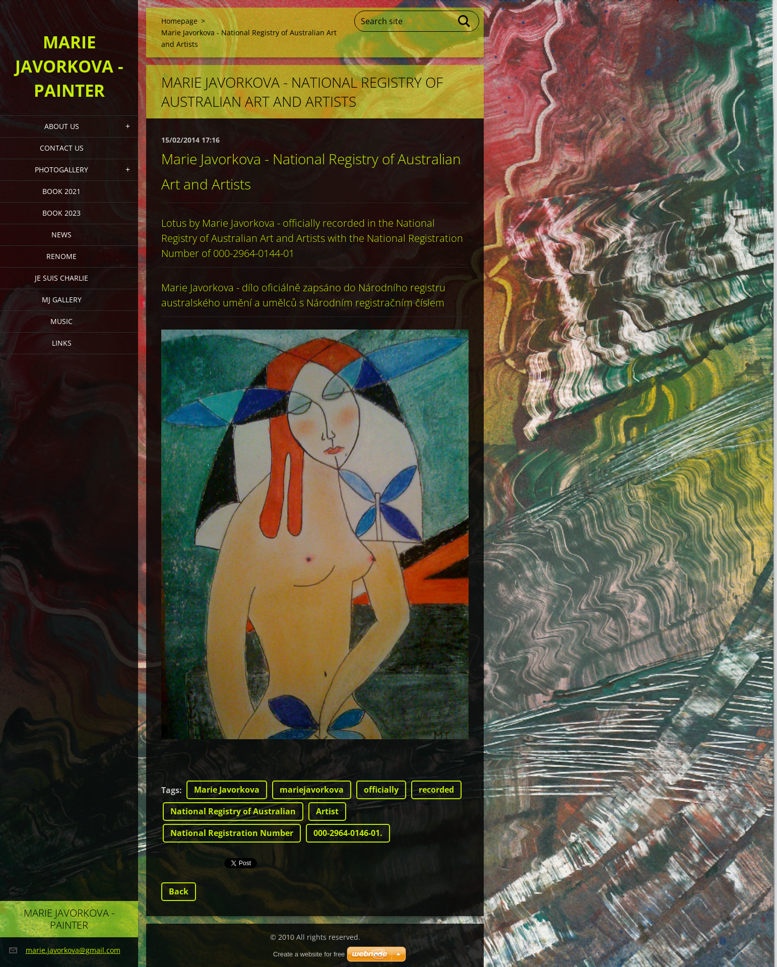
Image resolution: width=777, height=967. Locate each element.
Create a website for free (309, 954)
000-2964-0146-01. (347, 833)
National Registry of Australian (233, 811)
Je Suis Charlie (61, 278)
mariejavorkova (312, 789)
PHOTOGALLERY (61, 169)
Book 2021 (61, 191)
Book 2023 (61, 213)
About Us (61, 126)
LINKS (62, 343)
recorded (436, 789)
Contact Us (62, 148)
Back (178, 891)
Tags (170, 790)
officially (381, 789)
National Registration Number (231, 833)
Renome (61, 256)
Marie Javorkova (227, 789)
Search (464, 21)
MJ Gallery (62, 299)
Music (61, 321)
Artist (327, 811)
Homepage (179, 21)
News (61, 234)
